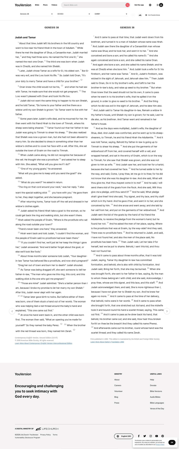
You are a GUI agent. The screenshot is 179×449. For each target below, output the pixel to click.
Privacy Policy (45, 435)
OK (172, 442)
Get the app (139, 5)
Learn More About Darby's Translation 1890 (107, 342)
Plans (45, 5)
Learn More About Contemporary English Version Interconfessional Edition (43, 343)
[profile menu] (159, 4)
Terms (55, 435)
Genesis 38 (36, 13)
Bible (37, 5)
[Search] (93, 5)
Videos (54, 5)
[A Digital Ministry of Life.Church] (89, 428)
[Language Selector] (150, 4)
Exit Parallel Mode (152, 15)
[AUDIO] (133, 15)
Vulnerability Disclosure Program (27, 438)
